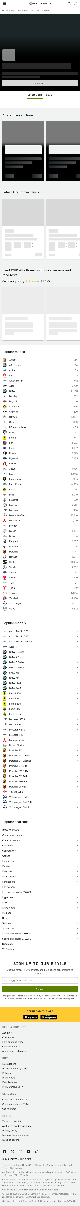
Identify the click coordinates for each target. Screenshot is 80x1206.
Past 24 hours (9, 1082)
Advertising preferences (14, 1051)
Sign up (40, 989)
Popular (48, 94)
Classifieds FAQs (11, 1046)
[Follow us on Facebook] (4, 1152)
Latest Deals (35, 94)
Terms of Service (10, 1168)
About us (7, 1032)
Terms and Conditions (54, 996)
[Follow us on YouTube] (28, 1152)
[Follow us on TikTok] (36, 1152)
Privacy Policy (35, 996)
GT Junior (36, 10)
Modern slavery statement (16, 1135)
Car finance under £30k (14, 1099)
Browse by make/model (15, 1068)
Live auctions (9, 1063)
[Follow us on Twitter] (12, 1152)
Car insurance (9, 1108)
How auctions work (12, 1041)
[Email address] (40, 980)
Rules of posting (10, 1139)
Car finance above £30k (15, 1104)
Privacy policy (9, 1130)
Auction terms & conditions (16, 1126)
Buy (13, 10)
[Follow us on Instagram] (20, 1152)
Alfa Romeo (23, 10)
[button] (23, 212)
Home (5, 10)
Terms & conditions (12, 1121)
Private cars (8, 1077)
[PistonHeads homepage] (40, 3)
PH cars (6, 1073)
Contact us (8, 1037)
